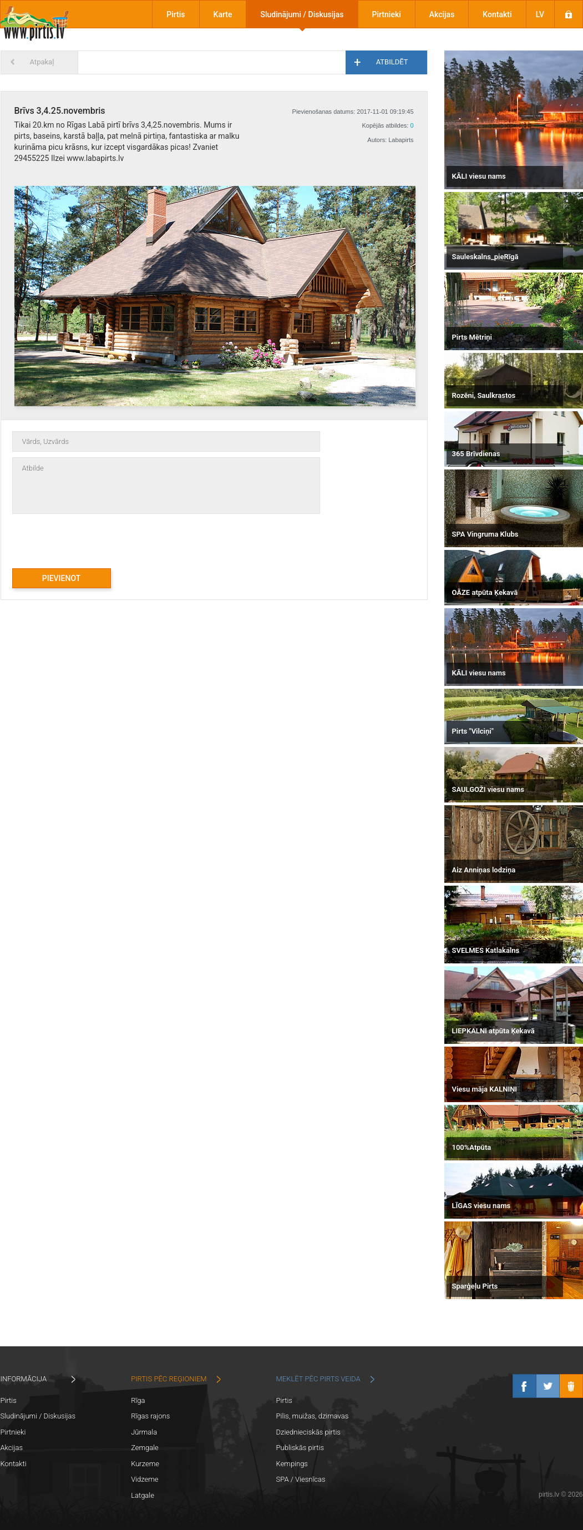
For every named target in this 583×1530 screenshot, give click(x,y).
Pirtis (175, 14)
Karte (223, 14)
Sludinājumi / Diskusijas (301, 14)
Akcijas (442, 14)
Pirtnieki (386, 14)
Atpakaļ (42, 62)
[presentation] (96, 535)
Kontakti (497, 14)
